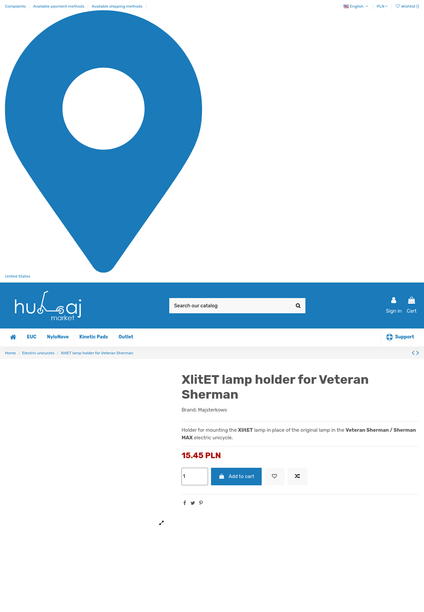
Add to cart (236, 476)
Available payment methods (59, 6)
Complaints (16, 6)
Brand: (189, 410)
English (356, 6)
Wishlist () (407, 6)
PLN (382, 6)
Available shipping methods (117, 6)
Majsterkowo (212, 410)
